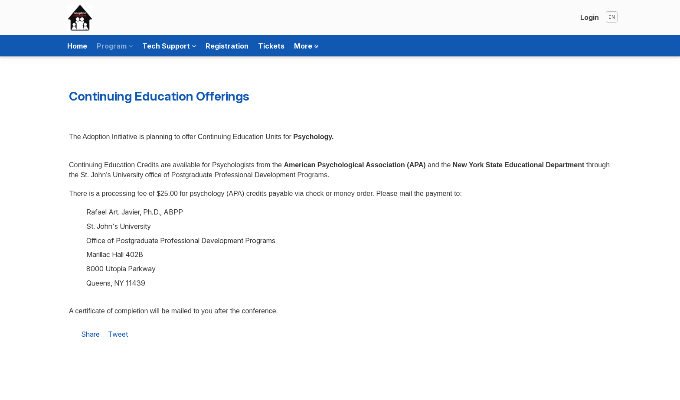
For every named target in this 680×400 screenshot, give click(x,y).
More (306, 46)
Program (115, 46)
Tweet (118, 334)
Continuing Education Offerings (159, 96)
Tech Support (169, 46)
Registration (227, 46)
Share (90, 334)
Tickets (271, 46)
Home (77, 46)
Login (589, 17)
